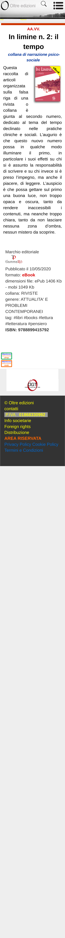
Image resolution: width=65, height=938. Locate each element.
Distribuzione (16, 432)
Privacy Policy (17, 444)
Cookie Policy (45, 444)
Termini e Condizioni (23, 450)
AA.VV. (33, 29)
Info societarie (17, 420)
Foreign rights (17, 426)
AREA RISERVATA (22, 438)
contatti (11, 408)
